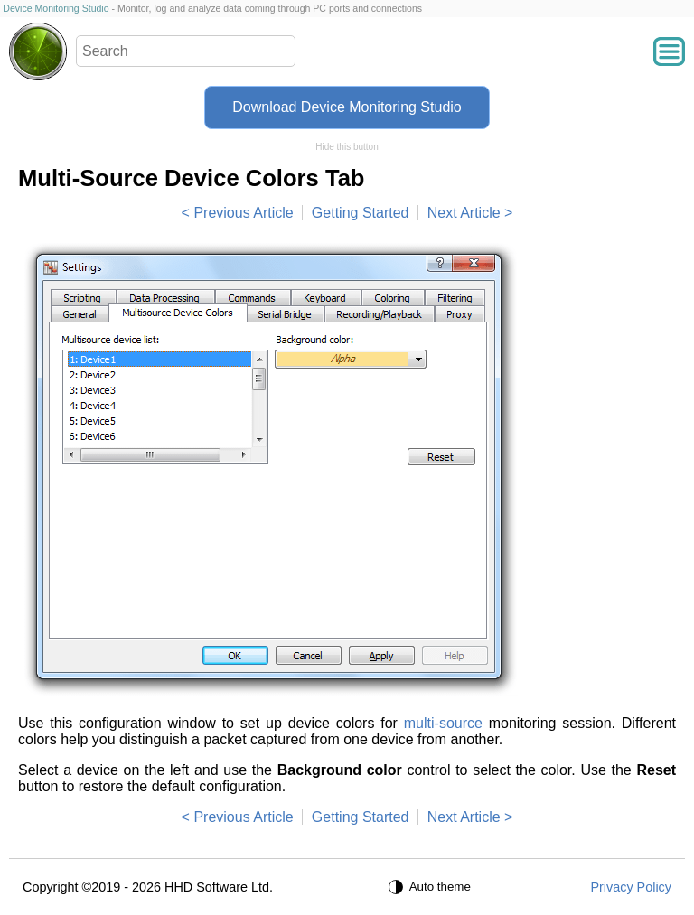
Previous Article (243, 212)
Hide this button (347, 147)
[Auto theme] (432, 887)
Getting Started (360, 212)
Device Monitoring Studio (55, 8)
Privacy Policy (630, 887)
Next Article (464, 212)
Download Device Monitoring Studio (346, 107)
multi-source (443, 723)
